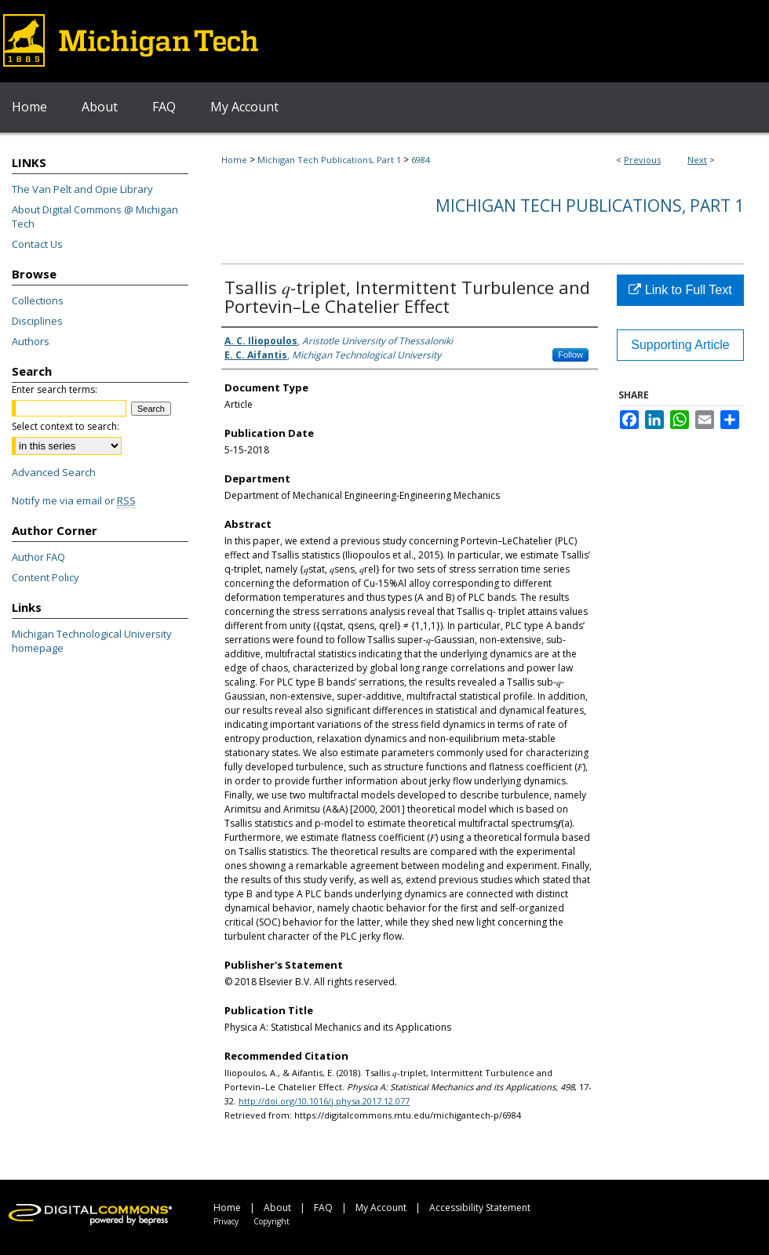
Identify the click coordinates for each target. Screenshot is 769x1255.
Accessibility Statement (479, 1207)
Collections (38, 300)
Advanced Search (54, 472)
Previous (642, 160)
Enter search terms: (54, 389)
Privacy (226, 1221)
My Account (380, 1207)
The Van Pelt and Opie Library (82, 189)
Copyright (271, 1221)
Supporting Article (680, 344)
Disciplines (37, 321)
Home (234, 160)
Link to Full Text (680, 289)
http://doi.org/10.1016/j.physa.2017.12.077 (324, 1101)
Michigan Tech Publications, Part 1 (329, 160)
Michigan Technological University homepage (92, 641)
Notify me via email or (74, 500)
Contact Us (37, 244)
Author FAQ (38, 557)
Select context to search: (65, 426)
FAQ (323, 1207)
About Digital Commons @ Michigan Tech (95, 216)
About (277, 1207)
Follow (570, 354)
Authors (30, 341)
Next (697, 160)
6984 (420, 160)
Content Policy (45, 577)
